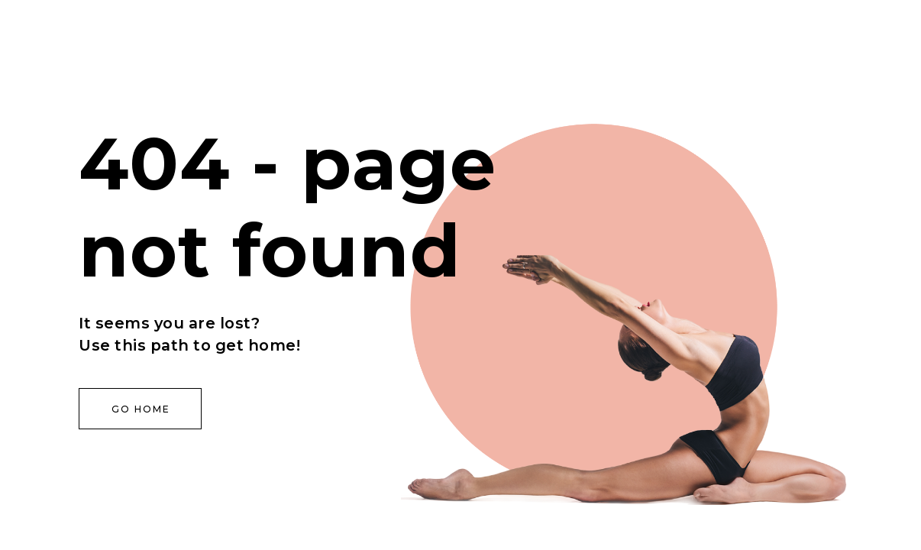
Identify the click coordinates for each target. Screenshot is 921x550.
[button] (140, 408)
